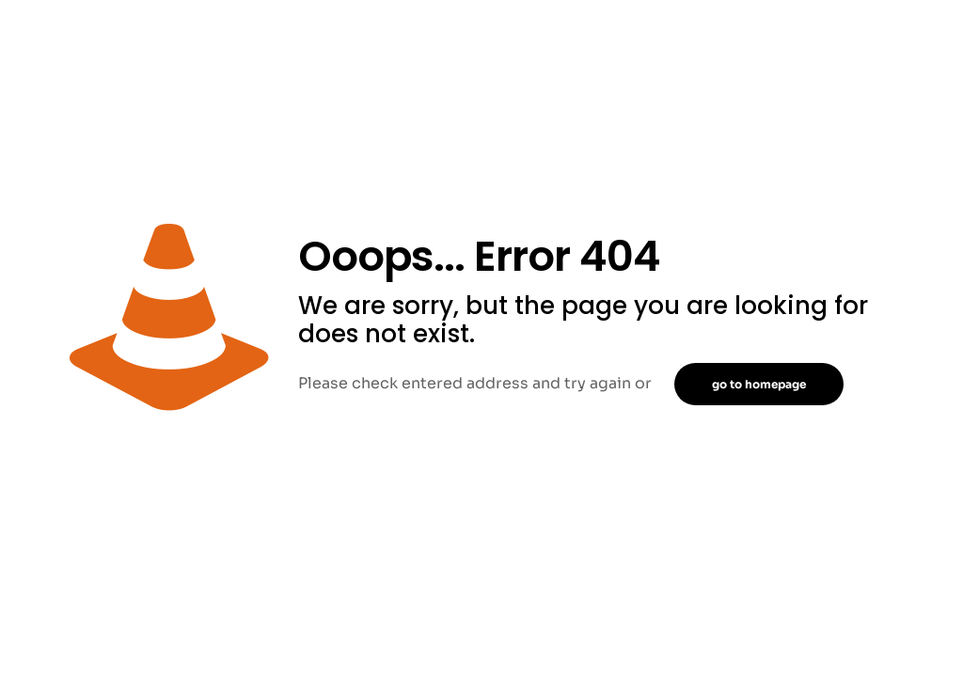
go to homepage (759, 384)
